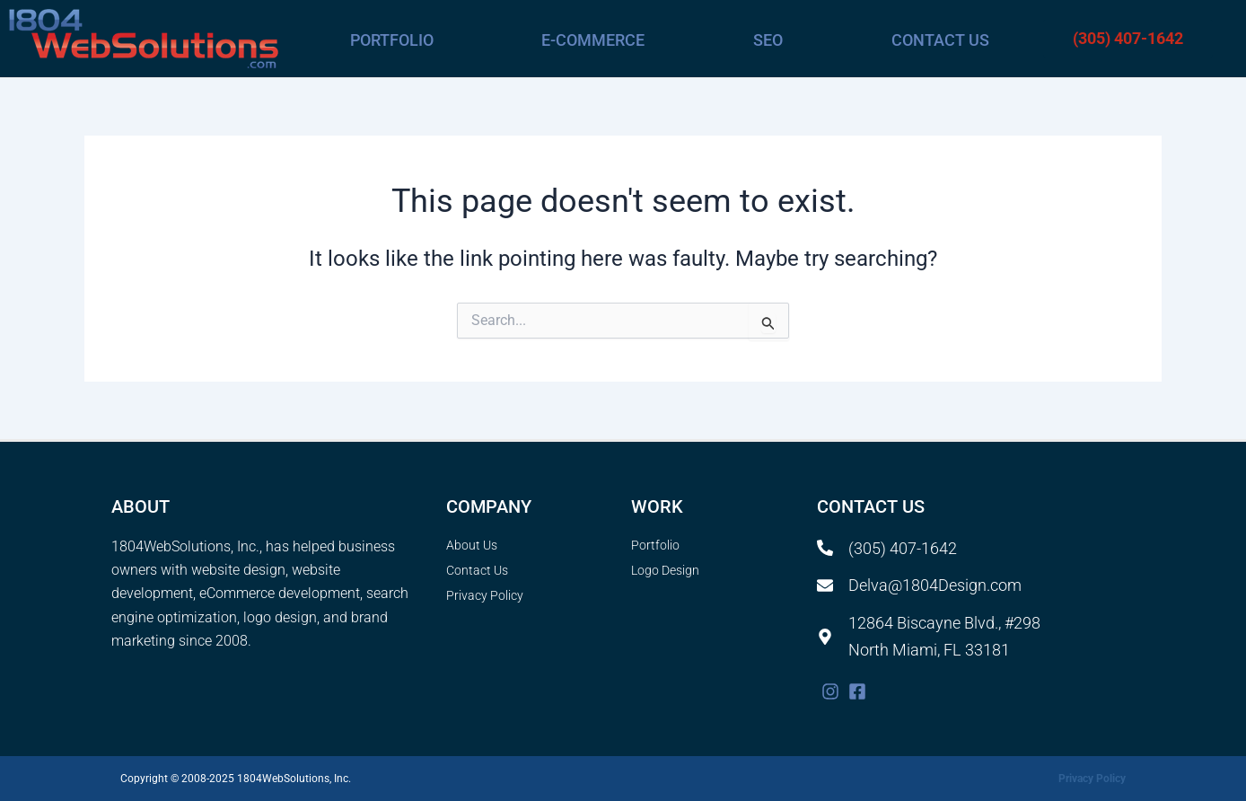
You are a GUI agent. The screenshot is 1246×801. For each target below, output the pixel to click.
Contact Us (940, 40)
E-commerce (593, 40)
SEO (768, 40)
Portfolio (392, 40)
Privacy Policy (1092, 778)
